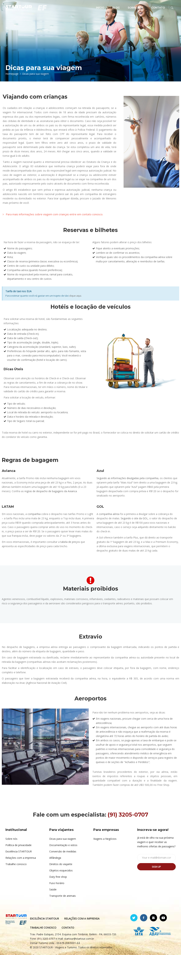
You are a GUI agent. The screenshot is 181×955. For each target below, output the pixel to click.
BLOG (116, 7)
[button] (53, 214)
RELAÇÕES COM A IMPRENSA (81, 918)
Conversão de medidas (62, 851)
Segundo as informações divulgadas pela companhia (127, 478)
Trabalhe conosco (16, 864)
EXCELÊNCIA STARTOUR (44, 918)
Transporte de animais (62, 895)
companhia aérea (109, 514)
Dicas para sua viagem (62, 838)
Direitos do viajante (60, 864)
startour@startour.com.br (79, 938)
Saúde (53, 889)
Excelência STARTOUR (18, 851)
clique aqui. (75, 295)
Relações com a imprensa (20, 857)
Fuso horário (56, 883)
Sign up (156, 866)
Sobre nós (11, 838)
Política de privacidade (18, 845)
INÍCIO (100, 7)
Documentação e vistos (63, 845)
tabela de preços (70, 542)
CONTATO (158, 7)
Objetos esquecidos (61, 870)
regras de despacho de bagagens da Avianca (50, 491)
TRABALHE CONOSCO (43, 927)
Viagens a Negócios (104, 838)
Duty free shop (58, 876)
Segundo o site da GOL (134, 518)
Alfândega (55, 857)
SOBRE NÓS (135, 7)
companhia (34, 514)
